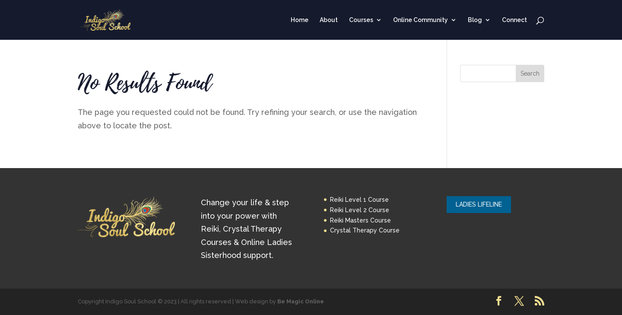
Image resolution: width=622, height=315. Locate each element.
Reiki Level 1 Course (359, 199)
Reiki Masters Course (360, 220)
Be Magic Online (300, 301)
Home (299, 20)
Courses (361, 20)
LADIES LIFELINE (479, 204)
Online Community (420, 20)
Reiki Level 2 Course (359, 210)
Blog (475, 20)
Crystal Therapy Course (365, 230)
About (329, 20)
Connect (514, 20)
